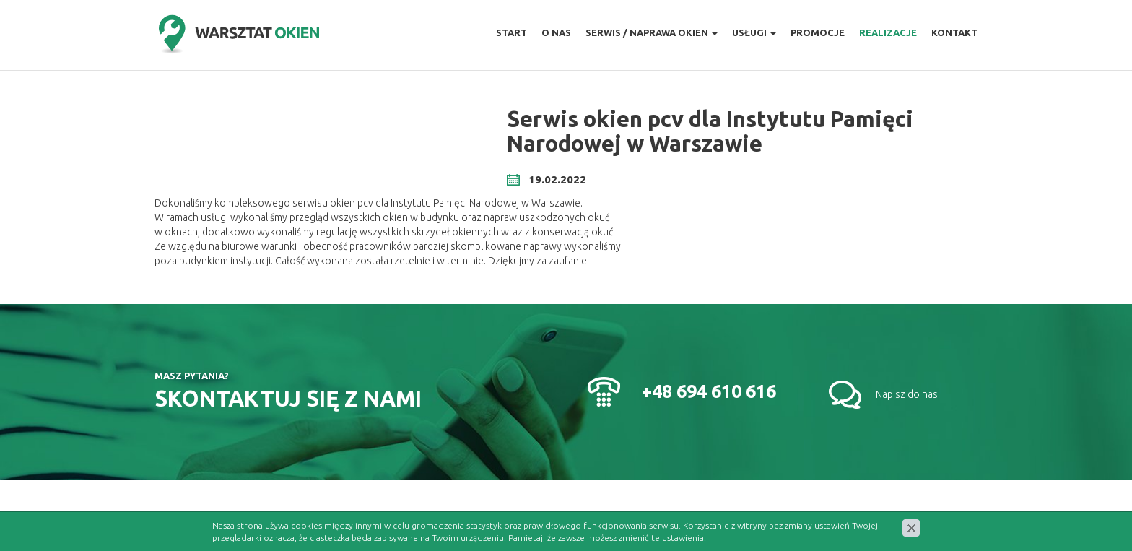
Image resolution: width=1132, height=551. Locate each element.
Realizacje (888, 32)
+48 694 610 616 (709, 391)
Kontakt (954, 32)
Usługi (754, 32)
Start (511, 32)
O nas (556, 32)
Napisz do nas (907, 394)
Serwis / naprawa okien (651, 32)
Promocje (818, 32)
